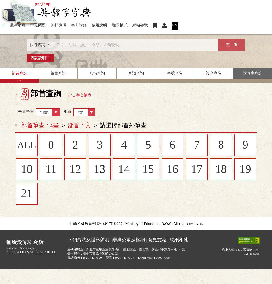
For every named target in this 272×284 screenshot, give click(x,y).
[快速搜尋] (134, 45)
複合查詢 (213, 73)
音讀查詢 (136, 73)
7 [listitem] (197, 145)
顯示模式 (120, 25)
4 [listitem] (124, 145)
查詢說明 (40, 58)
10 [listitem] (27, 169)
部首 (79, 112)
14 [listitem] (124, 169)
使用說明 (99, 25)
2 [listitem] (75, 145)
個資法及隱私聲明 (90, 239)
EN (174, 25)
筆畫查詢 (58, 73)
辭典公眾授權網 (128, 239)
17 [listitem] (197, 169)
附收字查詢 (252, 73)
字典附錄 (79, 25)
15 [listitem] (148, 169)
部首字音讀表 (80, 95)
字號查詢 (175, 73)
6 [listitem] (172, 145)
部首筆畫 (37, 112)
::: (3, 25)
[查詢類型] (39, 45)
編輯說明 (58, 25)
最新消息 (18, 25)
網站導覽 (140, 25)
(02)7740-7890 (92, 257)
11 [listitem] (51, 169)
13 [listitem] (99, 169)
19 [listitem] (245, 169)
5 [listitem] (148, 145)
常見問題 (38, 25)
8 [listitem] (221, 145)
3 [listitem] (99, 145)
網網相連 (179, 239)
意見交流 (157, 239)
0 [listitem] (51, 145)
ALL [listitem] (26, 145)
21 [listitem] (27, 194)
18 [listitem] (221, 169)
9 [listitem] (245, 145)
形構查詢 (97, 73)
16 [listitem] (172, 169)
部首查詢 (19, 73)
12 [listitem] (75, 169)
